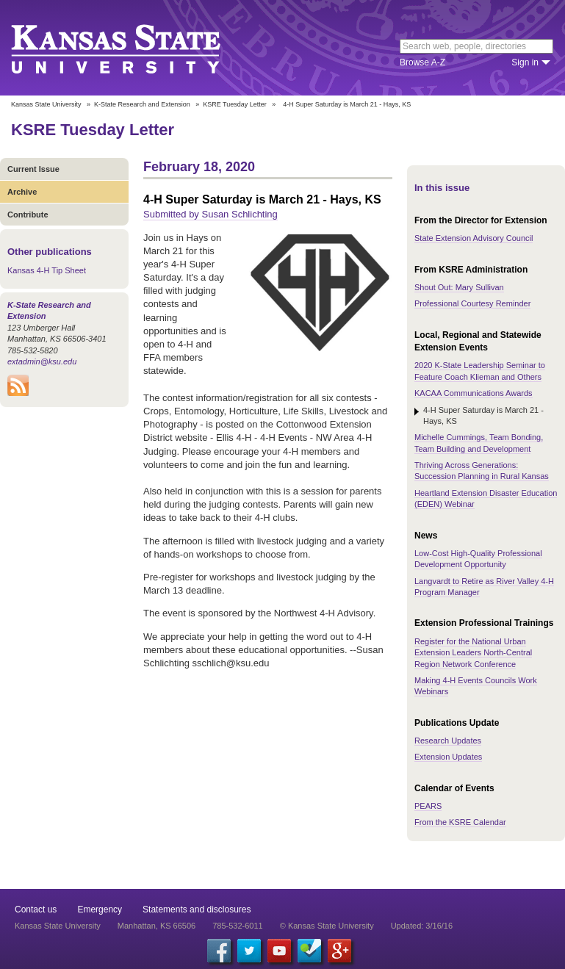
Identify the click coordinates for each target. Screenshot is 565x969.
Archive (22, 191)
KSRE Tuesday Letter (235, 104)
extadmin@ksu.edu (41, 361)
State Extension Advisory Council (473, 238)
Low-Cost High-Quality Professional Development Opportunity (478, 559)
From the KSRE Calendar (460, 822)
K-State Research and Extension (142, 104)
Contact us (36, 909)
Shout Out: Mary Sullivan (459, 287)
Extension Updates (448, 756)
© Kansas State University (327, 925)
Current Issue (33, 169)
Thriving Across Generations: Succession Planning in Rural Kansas (481, 470)
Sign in (525, 62)
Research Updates (447, 740)
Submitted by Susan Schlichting (210, 214)
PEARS (428, 806)
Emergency (99, 909)
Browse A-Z (422, 62)
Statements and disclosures (197, 909)
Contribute (27, 214)
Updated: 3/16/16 (422, 925)
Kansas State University (134, 48)
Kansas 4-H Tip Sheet (46, 270)
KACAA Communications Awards (473, 393)
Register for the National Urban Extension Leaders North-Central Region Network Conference (473, 653)
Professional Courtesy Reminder (472, 303)
